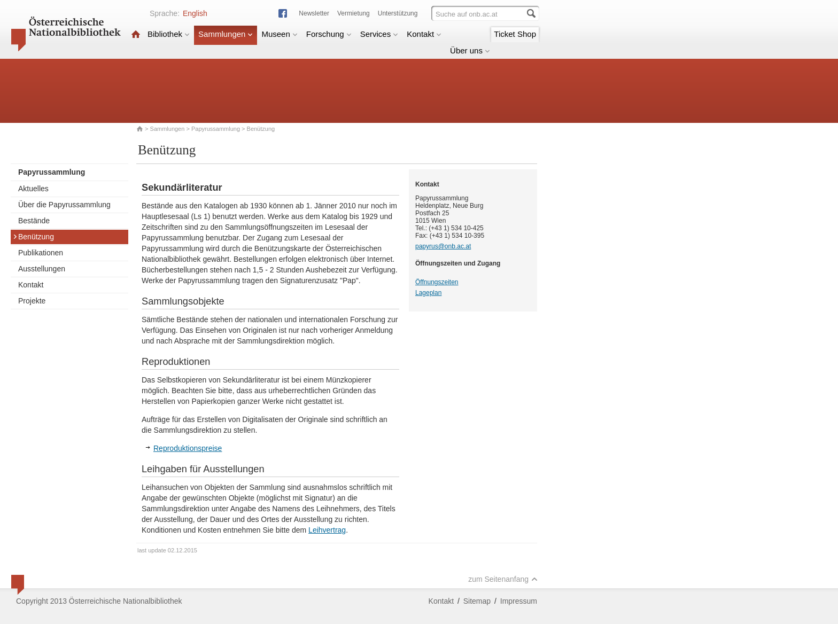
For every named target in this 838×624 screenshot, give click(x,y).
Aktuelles (33, 188)
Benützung (33, 236)
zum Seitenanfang (503, 579)
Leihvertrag (327, 530)
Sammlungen (225, 33)
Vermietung (353, 13)
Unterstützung (398, 13)
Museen (279, 33)
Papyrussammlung (215, 129)
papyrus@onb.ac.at (443, 246)
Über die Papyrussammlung (64, 204)
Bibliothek (169, 33)
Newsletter (314, 13)
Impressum (518, 601)
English (195, 13)
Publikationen (40, 252)
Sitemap (477, 601)
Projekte (31, 301)
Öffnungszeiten (437, 282)
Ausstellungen (41, 268)
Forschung (329, 33)
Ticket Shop (515, 33)
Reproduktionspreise (187, 448)
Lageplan (428, 293)
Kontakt (424, 33)
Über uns (470, 50)
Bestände (34, 220)
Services (379, 33)
